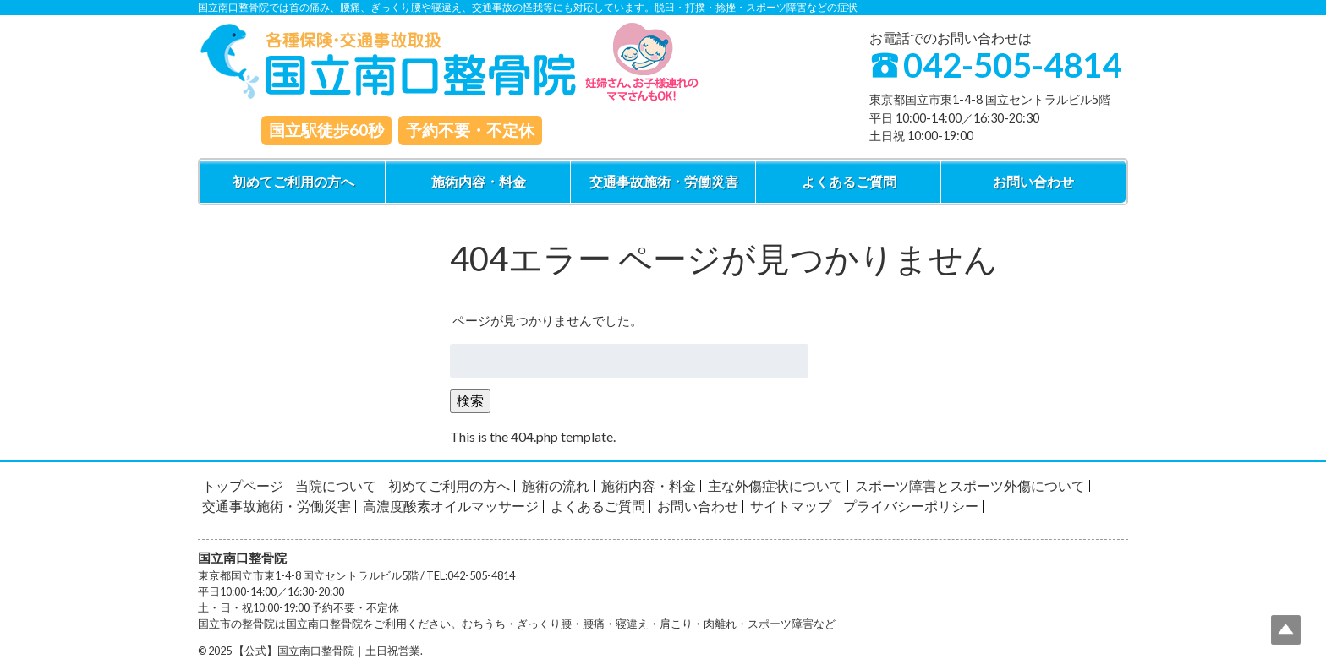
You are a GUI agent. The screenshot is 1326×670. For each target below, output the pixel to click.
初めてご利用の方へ (293, 181)
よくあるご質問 (849, 181)
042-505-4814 (1012, 65)
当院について (335, 485)
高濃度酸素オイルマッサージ (451, 506)
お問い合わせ (1033, 181)
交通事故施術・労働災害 (663, 181)
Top (1286, 630)
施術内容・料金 (478, 181)
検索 (470, 400)
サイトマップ (790, 506)
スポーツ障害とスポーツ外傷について (970, 485)
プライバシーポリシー (910, 506)
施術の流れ (555, 485)
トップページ (242, 485)
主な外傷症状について (775, 485)
